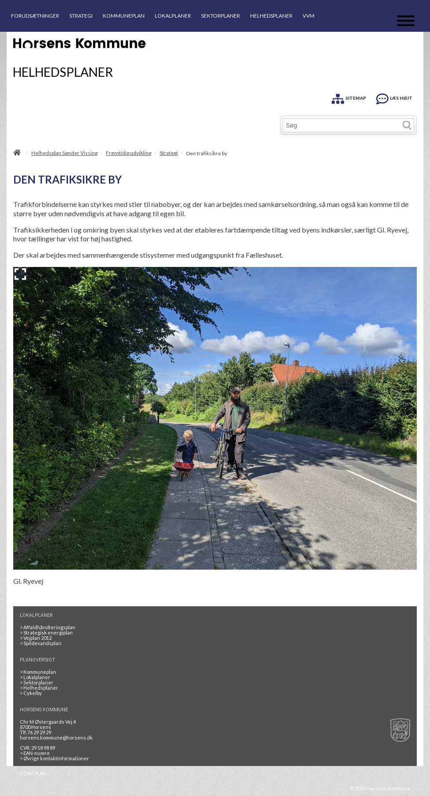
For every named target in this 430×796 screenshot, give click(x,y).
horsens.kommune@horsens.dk (56, 737)
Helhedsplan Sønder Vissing (64, 153)
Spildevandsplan (40, 643)
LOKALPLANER (173, 15)
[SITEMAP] (348, 97)
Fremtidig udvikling (128, 153)
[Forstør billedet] (20, 274)
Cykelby (31, 693)
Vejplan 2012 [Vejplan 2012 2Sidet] (36, 638)
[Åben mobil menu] (405, 21)
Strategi (169, 153)
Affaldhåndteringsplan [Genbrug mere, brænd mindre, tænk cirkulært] (47, 627)
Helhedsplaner (39, 688)
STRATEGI (81, 15)
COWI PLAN (33, 773)
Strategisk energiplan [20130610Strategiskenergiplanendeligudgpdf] (46, 632)
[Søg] (341, 125)
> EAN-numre (35, 753)
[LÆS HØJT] (394, 97)
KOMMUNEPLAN (124, 15)
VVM (308, 15)
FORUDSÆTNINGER (35, 15)
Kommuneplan (38, 672)
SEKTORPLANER (220, 15)
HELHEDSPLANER (271, 15)
